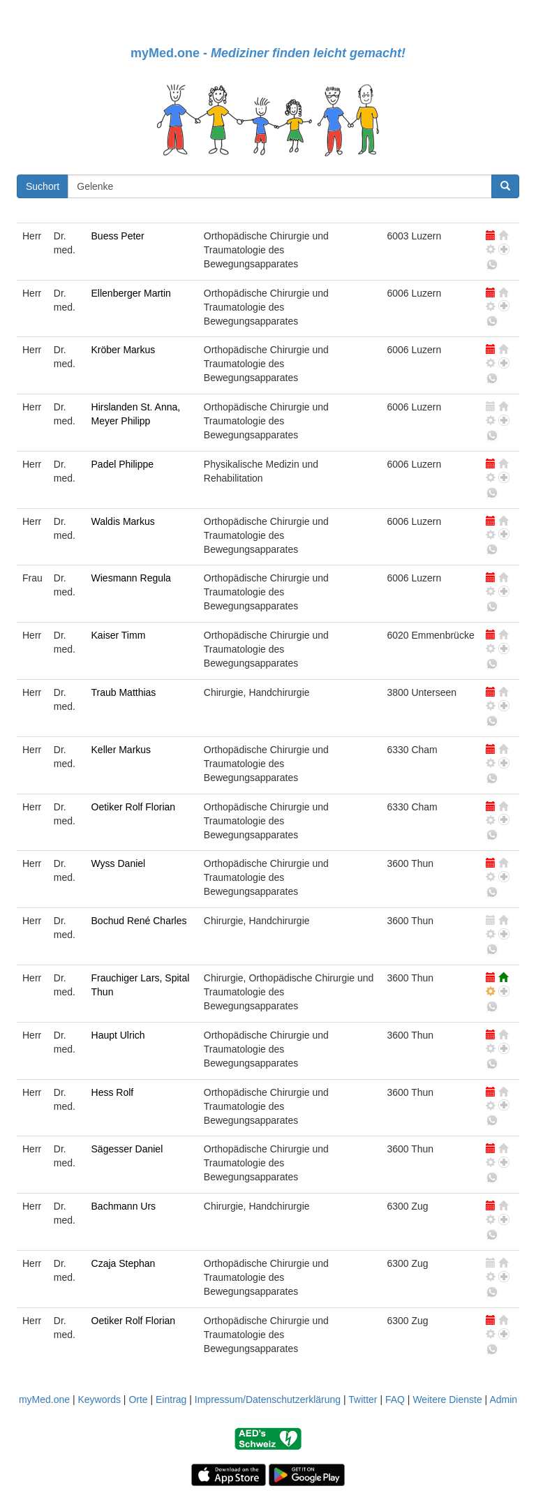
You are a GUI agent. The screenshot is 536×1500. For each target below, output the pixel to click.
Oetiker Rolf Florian (133, 806)
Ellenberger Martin (131, 293)
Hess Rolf (112, 1092)
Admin (503, 1399)
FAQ (395, 1399)
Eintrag (171, 1399)
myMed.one (44, 1399)
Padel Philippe (122, 464)
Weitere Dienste (447, 1399)
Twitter (362, 1399)
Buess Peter (117, 236)
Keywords (98, 1399)
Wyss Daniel (118, 863)
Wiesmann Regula (131, 578)
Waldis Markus (123, 521)
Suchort (42, 186)
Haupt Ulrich (118, 1035)
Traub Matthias (123, 692)
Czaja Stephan (123, 1263)
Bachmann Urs (123, 1206)
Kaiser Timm (118, 635)
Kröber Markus (123, 349)
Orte (137, 1399)
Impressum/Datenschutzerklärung (268, 1399)
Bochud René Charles (139, 920)
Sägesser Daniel (127, 1148)
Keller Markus (121, 749)
